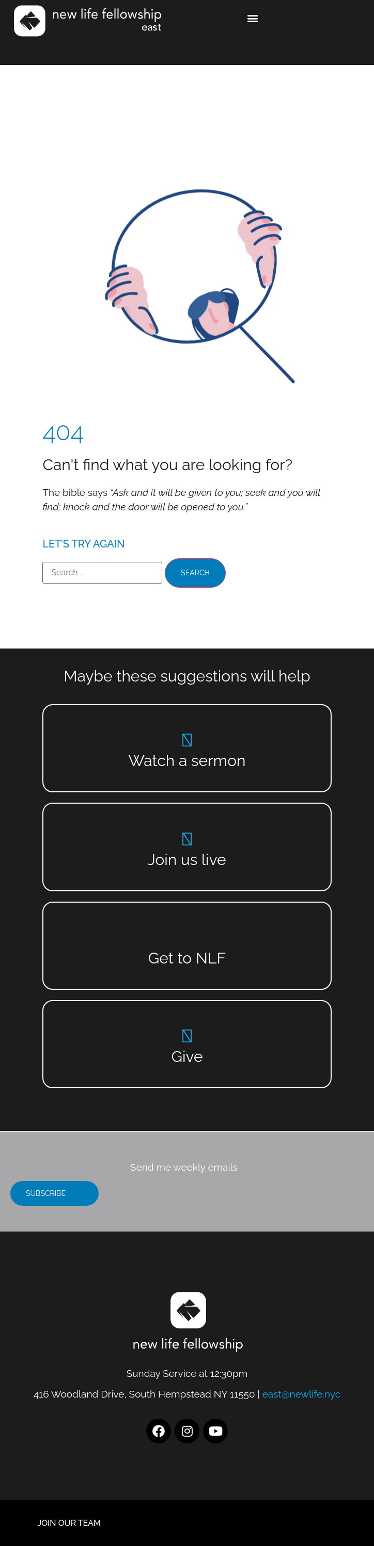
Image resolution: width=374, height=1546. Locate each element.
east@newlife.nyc (301, 1394)
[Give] (187, 1036)
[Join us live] (187, 839)
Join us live (187, 860)
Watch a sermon (187, 761)
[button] (252, 18)
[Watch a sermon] (187, 740)
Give (186, 1057)
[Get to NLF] (187, 937)
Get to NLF (187, 958)
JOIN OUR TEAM (69, 1523)
